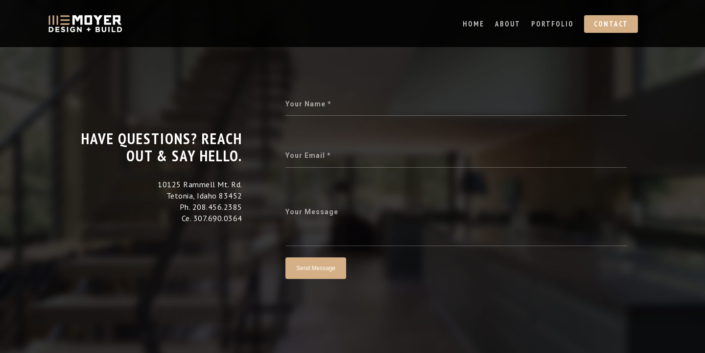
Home (473, 23)
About (507, 23)
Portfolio (552, 23)
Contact (611, 23)
